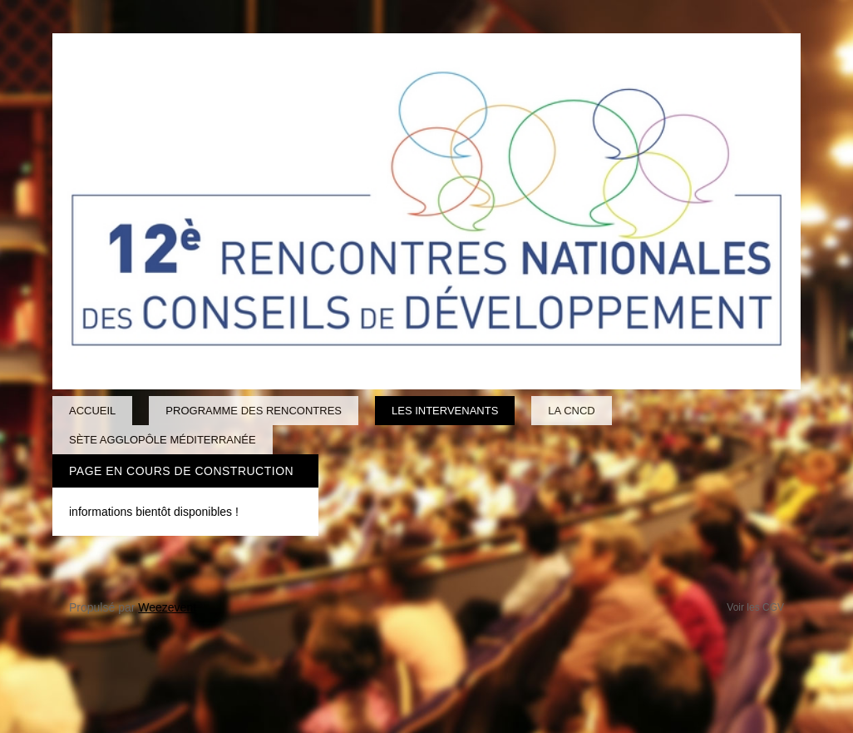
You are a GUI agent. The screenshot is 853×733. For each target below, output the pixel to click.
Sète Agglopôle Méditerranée (162, 439)
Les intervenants (445, 410)
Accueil (92, 410)
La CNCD (571, 410)
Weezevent (167, 607)
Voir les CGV (755, 607)
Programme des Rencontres (253, 410)
